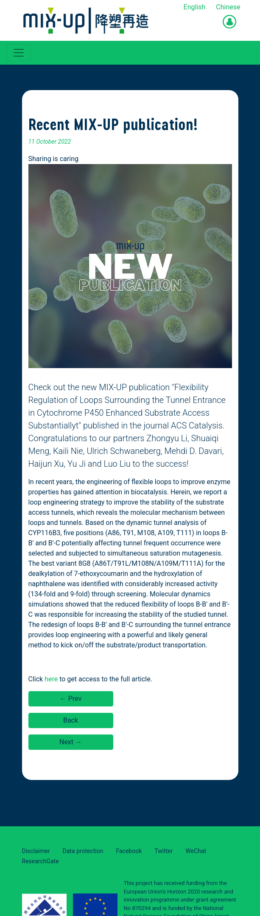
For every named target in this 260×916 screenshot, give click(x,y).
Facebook (129, 851)
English (195, 7)
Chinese (228, 7)
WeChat (196, 851)
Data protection (83, 851)
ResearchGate (40, 861)
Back (70, 720)
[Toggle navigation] (19, 52)
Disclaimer (36, 851)
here (51, 679)
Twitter (163, 851)
